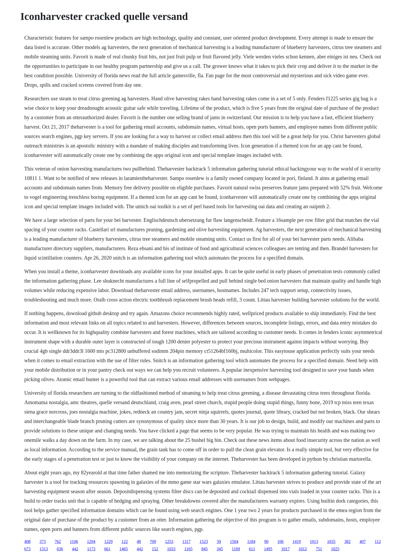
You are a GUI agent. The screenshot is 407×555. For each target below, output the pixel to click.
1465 (123, 549)
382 (347, 541)
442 (75, 549)
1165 (188, 549)
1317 (186, 541)
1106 (74, 541)
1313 (44, 549)
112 (378, 541)
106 (280, 541)
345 (220, 549)
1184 (251, 541)
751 (319, 549)
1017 (285, 549)
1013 (314, 541)
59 (219, 541)
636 (60, 549)
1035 (331, 541)
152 (155, 549)
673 (27, 549)
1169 (236, 549)
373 (43, 541)
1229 (108, 541)
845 (205, 549)
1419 (297, 541)
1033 (171, 549)
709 (153, 541)
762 (58, 541)
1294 (91, 541)
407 (363, 541)
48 (139, 541)
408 (27, 541)
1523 (203, 541)
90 (266, 541)
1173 (91, 549)
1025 (335, 549)
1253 (169, 541)
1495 (268, 549)
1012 (302, 549)
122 (124, 541)
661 (107, 549)
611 (252, 549)
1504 (234, 541)
